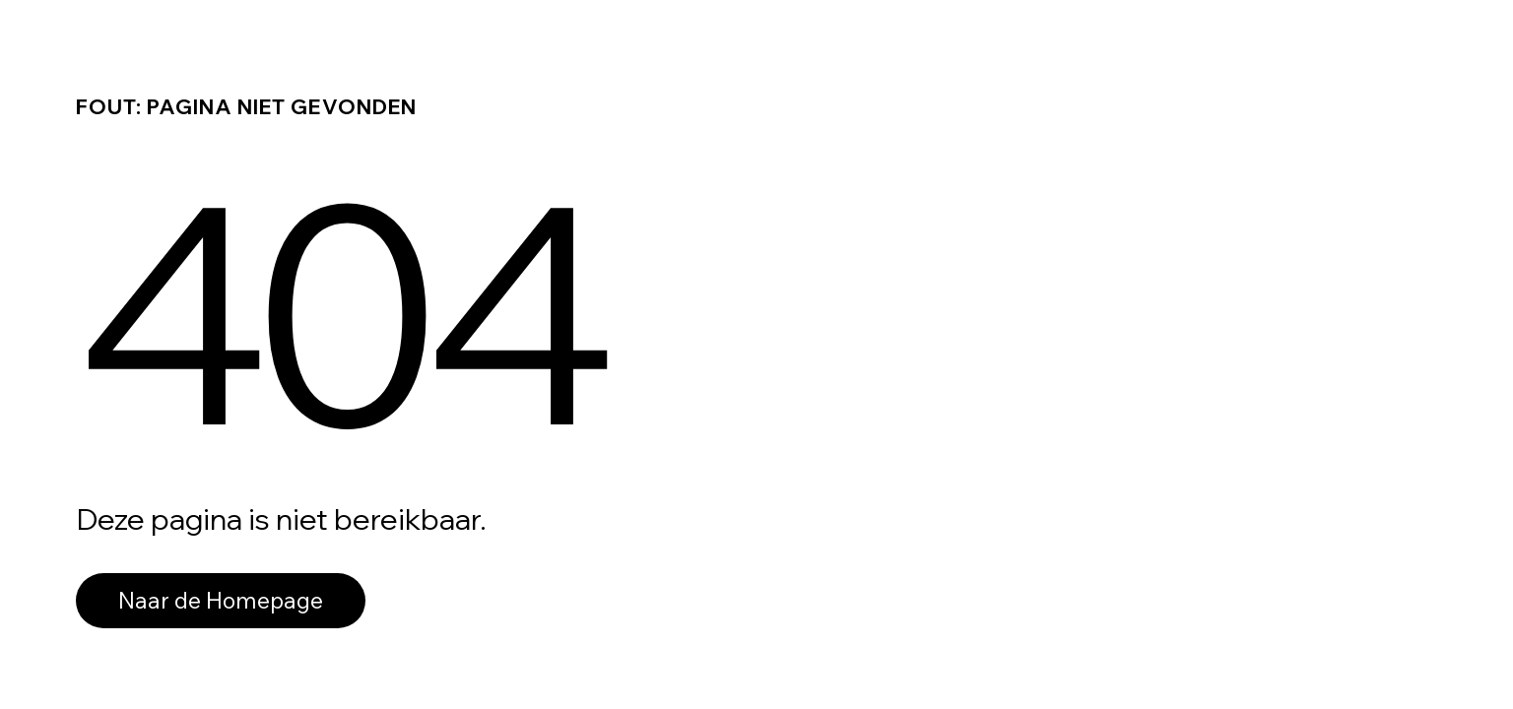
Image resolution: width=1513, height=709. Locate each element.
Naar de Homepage (220, 600)
